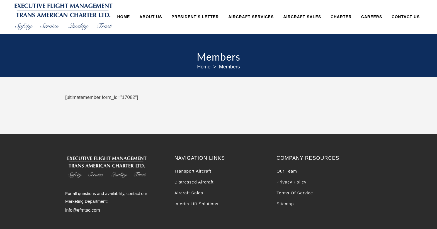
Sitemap (285, 203)
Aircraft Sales (188, 192)
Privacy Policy (291, 182)
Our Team (286, 171)
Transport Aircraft (192, 171)
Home (203, 67)
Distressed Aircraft (194, 182)
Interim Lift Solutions (196, 203)
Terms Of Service (294, 192)
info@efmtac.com (82, 210)
